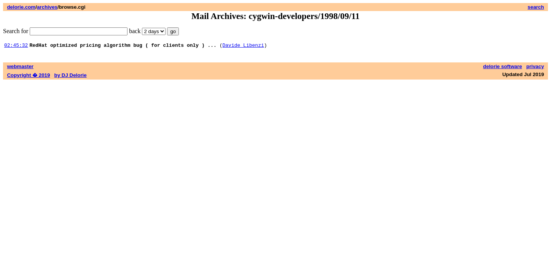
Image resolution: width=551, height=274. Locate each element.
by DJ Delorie (70, 76)
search (536, 7)
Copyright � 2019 (28, 76)
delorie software (502, 67)
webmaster (20, 67)
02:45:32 (16, 46)
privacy (535, 67)
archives (47, 7)
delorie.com (21, 7)
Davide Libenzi (243, 46)
